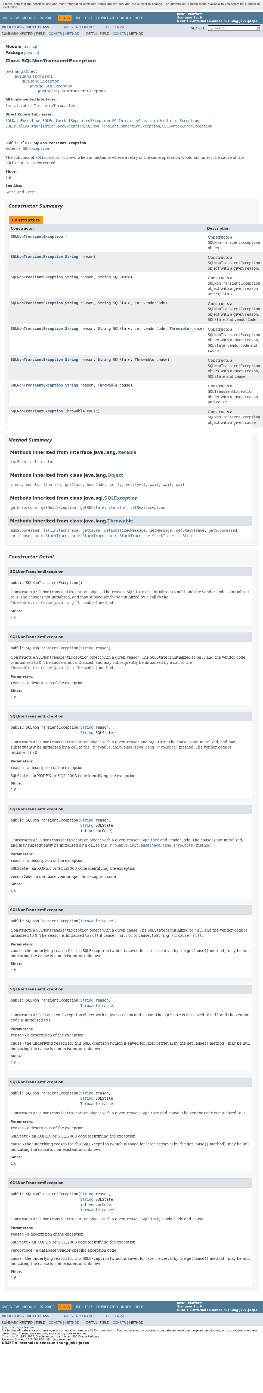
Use (78, 18)
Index (126, 18)
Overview (10, 18)
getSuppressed (223, 530)
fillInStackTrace (60, 530)
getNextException (58, 507)
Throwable (63, 106)
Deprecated (107, 18)
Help (139, 18)
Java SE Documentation (99, 1330)
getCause (91, 530)
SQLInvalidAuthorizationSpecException (44, 126)
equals (32, 484)
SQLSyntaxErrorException (187, 126)
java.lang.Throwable (33, 76)
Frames (66, 27)
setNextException (147, 507)
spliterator (42, 462)
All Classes (117, 27)
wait (154, 484)
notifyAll (136, 484)
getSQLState (92, 507)
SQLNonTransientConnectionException (123, 126)
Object (115, 475)
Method (72, 34)
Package (47, 18)
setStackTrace (160, 536)
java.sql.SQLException (51, 86)
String (71, 256)
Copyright (8, 1336)
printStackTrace (51, 536)
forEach (18, 462)
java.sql (30, 46)
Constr (55, 34)
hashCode (95, 484)
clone (16, 484)
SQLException (36, 148)
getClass (73, 484)
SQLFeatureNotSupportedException (76, 120)
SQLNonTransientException (37, 236)
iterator (117, 507)
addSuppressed (25, 530)
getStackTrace (190, 530)
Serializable (18, 106)
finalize (52, 484)
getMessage (161, 530)
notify (115, 484)
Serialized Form (20, 192)
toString (187, 536)
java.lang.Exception (41, 81)
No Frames (85, 27)
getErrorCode (24, 507)
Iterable (42, 106)
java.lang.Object (21, 71)
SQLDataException (22, 120)
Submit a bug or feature (18, 1327)
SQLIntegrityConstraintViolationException (155, 120)
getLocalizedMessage (125, 530)
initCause (20, 536)
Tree (89, 18)
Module (29, 18)
